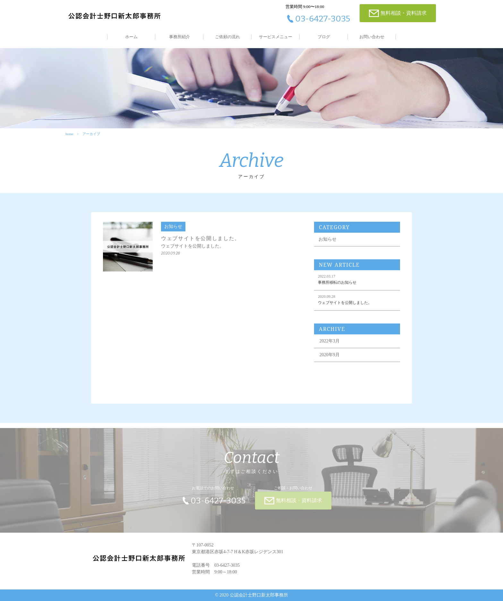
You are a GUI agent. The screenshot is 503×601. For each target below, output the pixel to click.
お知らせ (328, 243)
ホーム (131, 36)
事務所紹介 (179, 36)
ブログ (324, 36)
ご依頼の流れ (227, 36)
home (69, 134)
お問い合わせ (371, 36)
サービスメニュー (275, 36)
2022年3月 (330, 345)
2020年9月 (330, 358)
